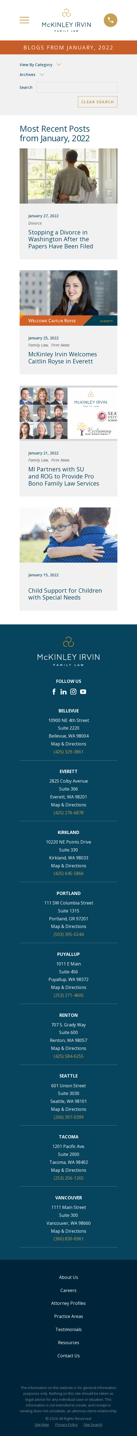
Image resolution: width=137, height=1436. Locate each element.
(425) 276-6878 (69, 813)
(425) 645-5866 (69, 873)
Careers (68, 1290)
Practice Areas (68, 1316)
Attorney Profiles (68, 1303)
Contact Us (68, 1356)
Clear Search (97, 101)
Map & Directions (68, 744)
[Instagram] (73, 692)
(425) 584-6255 (69, 1056)
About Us (68, 1277)
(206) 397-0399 (69, 1117)
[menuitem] (42, 1425)
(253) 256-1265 (69, 1178)
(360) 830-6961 (69, 1239)
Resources (68, 1343)
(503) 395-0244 (69, 934)
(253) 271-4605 (69, 995)
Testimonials (68, 1329)
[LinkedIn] (63, 692)
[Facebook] (54, 692)
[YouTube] (83, 692)
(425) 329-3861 (69, 752)
